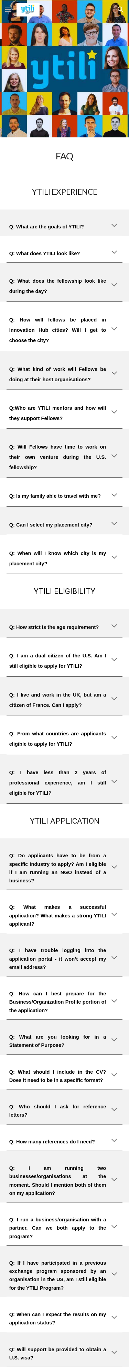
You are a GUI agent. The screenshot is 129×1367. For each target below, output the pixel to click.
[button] (8, 9)
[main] (65, 156)
